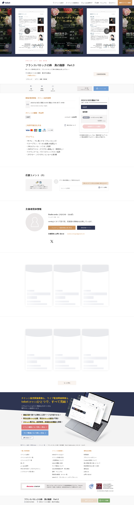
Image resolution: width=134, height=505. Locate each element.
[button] (17, 498)
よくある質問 (24, 466)
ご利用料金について (58, 460)
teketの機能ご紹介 (57, 463)
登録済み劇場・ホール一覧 (59, 474)
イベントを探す (25, 454)
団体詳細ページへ (86, 227)
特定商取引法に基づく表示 (91, 466)
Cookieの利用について (90, 460)
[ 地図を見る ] (31, 75)
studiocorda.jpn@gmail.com (76, 234)
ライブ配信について (58, 466)
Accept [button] (112, 496)
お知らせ (86, 471)
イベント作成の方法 (58, 457)
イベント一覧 (42, 445)
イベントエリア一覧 (26, 460)
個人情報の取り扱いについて (92, 463)
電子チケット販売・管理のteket (28, 445)
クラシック (29, 60)
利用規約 (86, 454)
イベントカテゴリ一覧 (27, 457)
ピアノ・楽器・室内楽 (40, 60)
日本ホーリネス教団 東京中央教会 (49, 502)
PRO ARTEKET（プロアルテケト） (31, 469)
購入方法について (71, 125)
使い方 (22, 463)
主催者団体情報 (101, 74)
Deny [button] (103, 496)
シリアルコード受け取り (28, 471)
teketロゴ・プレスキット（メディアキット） (65, 477)
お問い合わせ (87, 474)
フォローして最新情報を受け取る (62, 228)
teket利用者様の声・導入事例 (60, 469)
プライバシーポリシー (90, 457)
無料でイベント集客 (125, 2)
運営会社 (86, 469)
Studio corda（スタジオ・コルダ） (61, 214)
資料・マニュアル (57, 471)
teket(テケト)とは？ (58, 454)
